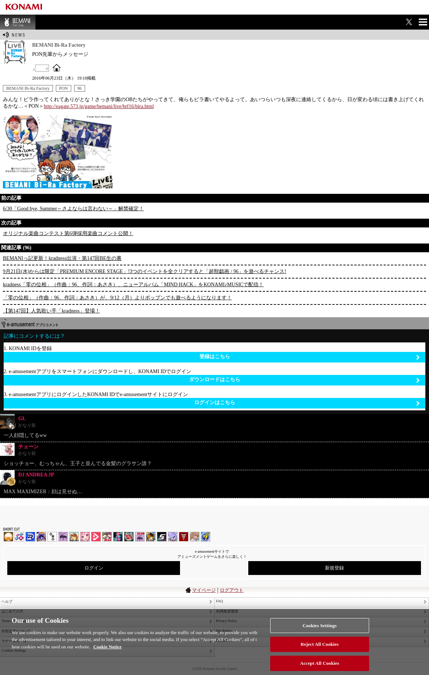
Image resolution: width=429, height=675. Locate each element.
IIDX (8, 536)
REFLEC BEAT (172, 536)
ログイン (93, 568)
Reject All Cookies (319, 649)
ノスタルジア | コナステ (140, 536)
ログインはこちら (307, 403)
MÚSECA (183, 536)
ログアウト (232, 590)
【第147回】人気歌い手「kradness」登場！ (51, 311)
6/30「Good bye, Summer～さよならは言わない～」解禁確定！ (73, 208)
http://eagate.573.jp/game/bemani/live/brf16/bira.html (99, 106)
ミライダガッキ (205, 536)
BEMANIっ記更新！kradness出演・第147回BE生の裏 (62, 258)
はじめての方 (12, 611)
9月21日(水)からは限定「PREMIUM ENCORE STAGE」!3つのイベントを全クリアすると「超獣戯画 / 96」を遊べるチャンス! (144, 271)
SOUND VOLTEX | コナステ (161, 536)
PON (63, 88)
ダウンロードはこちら (304, 380)
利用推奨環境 (227, 611)
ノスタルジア (63, 536)
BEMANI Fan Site (17, 22)
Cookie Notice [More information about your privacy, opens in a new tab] (107, 651)
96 (79, 88)
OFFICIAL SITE (57, 68)
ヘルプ (6, 601)
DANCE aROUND (96, 536)
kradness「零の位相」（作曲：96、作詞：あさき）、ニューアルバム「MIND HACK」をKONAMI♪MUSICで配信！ (133, 284)
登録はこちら (309, 357)
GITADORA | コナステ (129, 536)
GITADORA (41, 536)
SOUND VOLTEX (85, 536)
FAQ (219, 601)
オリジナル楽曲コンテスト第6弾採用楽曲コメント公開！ (68, 233)
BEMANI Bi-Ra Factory (28, 88)
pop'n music (74, 536)
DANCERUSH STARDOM (30, 536)
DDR (19, 536)
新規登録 (334, 568)
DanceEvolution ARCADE (194, 536)
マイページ (204, 590)
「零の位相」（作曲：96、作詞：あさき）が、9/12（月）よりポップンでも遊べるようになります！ (117, 297)
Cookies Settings (320, 630)
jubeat (52, 536)
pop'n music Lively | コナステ (151, 536)
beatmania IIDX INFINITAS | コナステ (107, 536)
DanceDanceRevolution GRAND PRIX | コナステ (118, 536)
